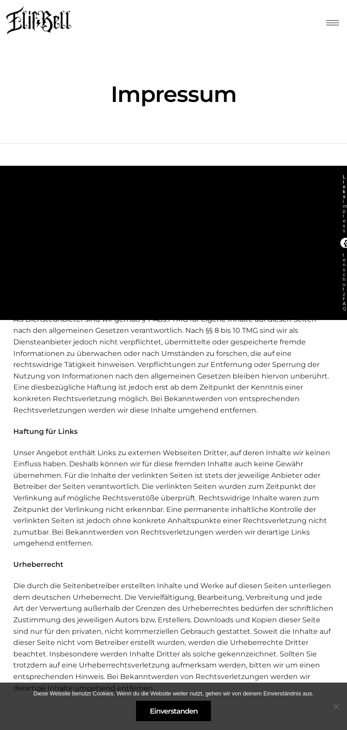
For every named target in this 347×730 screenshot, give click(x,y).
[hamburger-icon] (333, 23)
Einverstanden (174, 711)
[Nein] (335, 706)
